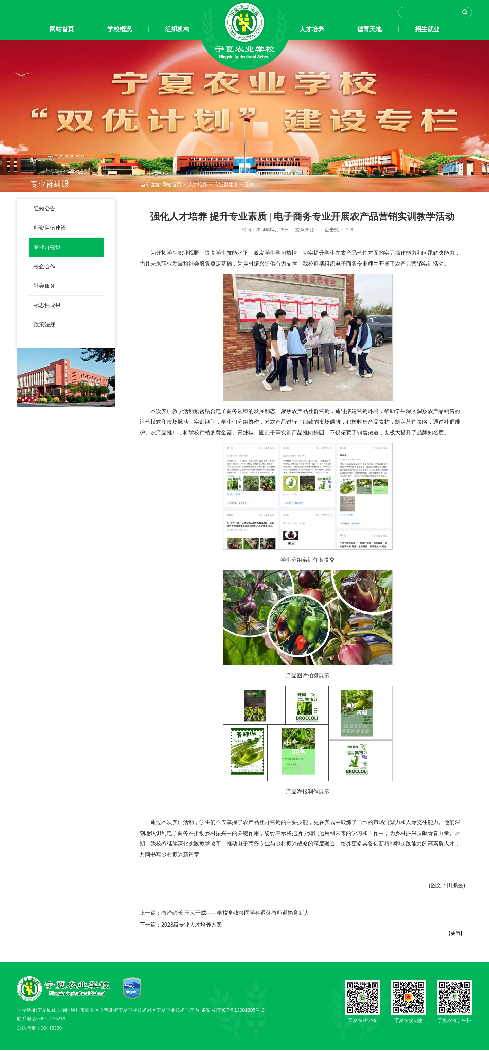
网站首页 (62, 29)
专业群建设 (47, 247)
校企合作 (44, 266)
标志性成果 (47, 305)
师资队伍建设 (50, 228)
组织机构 (177, 29)
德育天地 (369, 29)
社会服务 (44, 286)
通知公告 (44, 208)
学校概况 (119, 29)
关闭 (455, 934)
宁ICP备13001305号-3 (241, 1010)
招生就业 (427, 29)
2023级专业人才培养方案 (181, 925)
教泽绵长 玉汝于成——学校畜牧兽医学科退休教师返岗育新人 (224, 913)
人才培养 (312, 29)
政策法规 (44, 324)
